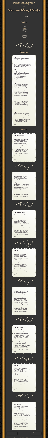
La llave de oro (25, 31)
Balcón (24, 34)
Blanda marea (24, 29)
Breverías (24, 26)
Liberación (24, 30)
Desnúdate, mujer (24, 33)
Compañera (24, 36)
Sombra (24, 37)
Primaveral (24, 35)
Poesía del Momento (24, 2)
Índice (15, 124)
